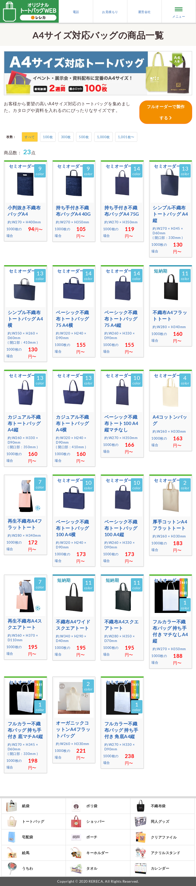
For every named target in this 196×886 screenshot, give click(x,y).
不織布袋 (150, 806)
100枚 (48, 137)
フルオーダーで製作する (166, 112)
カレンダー (151, 868)
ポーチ (83, 837)
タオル (83, 868)
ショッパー (87, 821)
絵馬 (17, 852)
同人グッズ (151, 821)
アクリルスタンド (157, 852)
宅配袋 (19, 837)
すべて (29, 137)
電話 (76, 12)
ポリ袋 (83, 806)
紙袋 (17, 806)
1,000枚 (103, 137)
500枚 (84, 137)
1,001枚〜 (126, 137)
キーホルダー (89, 852)
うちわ (19, 868)
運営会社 (144, 12)
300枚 (66, 137)
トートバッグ (24, 821)
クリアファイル (155, 837)
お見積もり (110, 12)
